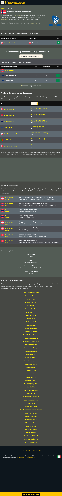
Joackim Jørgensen (31, 364)
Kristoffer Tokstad (31, 384)
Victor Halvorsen (31, 446)
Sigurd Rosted (31, 429)
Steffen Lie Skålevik (31, 439)
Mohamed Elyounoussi (31, 400)
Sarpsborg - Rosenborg (39, 114)
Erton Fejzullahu (31, 332)
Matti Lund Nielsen (30, 394)
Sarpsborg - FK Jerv (37, 127)
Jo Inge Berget (31, 358)
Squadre (4, 8)
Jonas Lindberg (31, 371)
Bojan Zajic (31, 322)
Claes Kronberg (31, 329)
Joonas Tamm (31, 374)
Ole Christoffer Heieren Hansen (31, 413)
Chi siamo (26, 454)
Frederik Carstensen (31, 342)
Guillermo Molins (31, 348)
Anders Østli (31, 309)
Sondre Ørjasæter (31, 433)
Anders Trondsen (31, 306)
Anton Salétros (31, 316)
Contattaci (37, 454)
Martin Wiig (31, 390)
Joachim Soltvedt (31, 361)
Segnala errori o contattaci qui (26, 461)
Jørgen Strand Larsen (31, 377)
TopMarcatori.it (16, 2)
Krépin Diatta (31, 381)
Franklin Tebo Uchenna (31, 338)
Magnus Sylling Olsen (31, 387)
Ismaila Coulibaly (31, 355)
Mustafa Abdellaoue (31, 403)
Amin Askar (31, 303)
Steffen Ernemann (31, 436)
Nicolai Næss (31, 407)
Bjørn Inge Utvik (30, 319)
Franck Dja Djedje (31, 335)
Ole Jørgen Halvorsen (31, 417)
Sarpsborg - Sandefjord (39, 139)
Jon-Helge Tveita (31, 368)
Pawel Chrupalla (31, 420)
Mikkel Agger (31, 397)
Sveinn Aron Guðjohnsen (31, 442)
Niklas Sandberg (31, 410)
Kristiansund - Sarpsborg (39, 133)
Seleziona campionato (31, 494)
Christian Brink (31, 325)
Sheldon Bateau (31, 426)
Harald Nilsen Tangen (31, 351)
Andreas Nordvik (31, 312)
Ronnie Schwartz (31, 423)
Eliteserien (9, 43)
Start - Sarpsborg (37, 145)
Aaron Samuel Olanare (31, 296)
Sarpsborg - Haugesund (39, 108)
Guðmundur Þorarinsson (31, 345)
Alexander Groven (31, 299)
